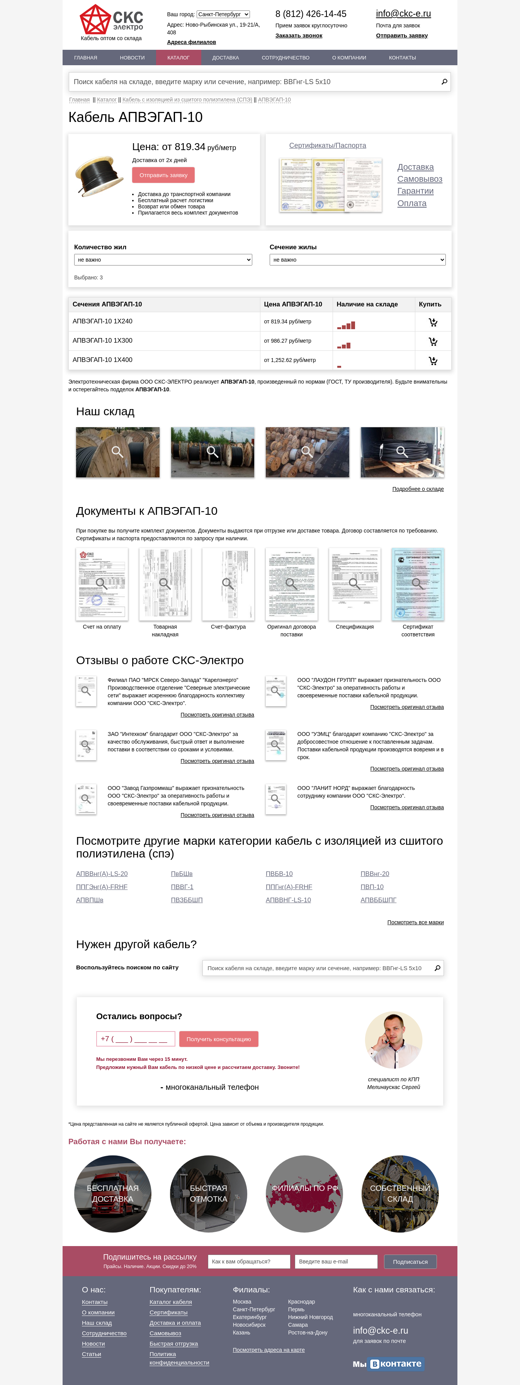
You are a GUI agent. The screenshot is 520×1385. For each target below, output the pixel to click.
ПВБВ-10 (279, 874)
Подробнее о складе (418, 489)
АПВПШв (90, 900)
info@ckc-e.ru (403, 13)
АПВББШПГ (379, 900)
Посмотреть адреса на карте (269, 1350)
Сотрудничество (285, 58)
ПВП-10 (372, 887)
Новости (132, 58)
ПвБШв (182, 874)
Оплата (412, 203)
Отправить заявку (402, 35)
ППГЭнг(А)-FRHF (101, 887)
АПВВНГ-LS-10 (288, 900)
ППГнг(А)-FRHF (289, 887)
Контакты (402, 58)
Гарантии (416, 191)
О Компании (349, 58)
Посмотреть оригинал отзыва (217, 715)
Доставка (225, 58)
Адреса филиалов (191, 42)
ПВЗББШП (187, 900)
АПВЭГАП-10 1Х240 (103, 321)
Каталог (179, 58)
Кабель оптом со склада (111, 22)
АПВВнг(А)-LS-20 (102, 874)
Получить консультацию (219, 1039)
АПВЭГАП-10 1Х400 (103, 360)
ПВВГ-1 (182, 887)
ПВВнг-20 (375, 874)
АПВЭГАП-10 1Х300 (103, 340)
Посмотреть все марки (415, 922)
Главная (85, 58)
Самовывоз (420, 179)
